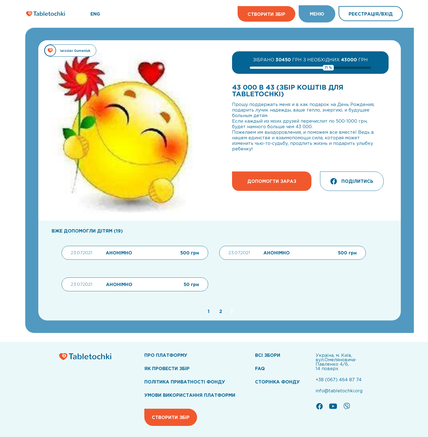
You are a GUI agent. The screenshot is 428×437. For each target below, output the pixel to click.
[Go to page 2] (220, 311)
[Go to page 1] (208, 311)
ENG (95, 14)
